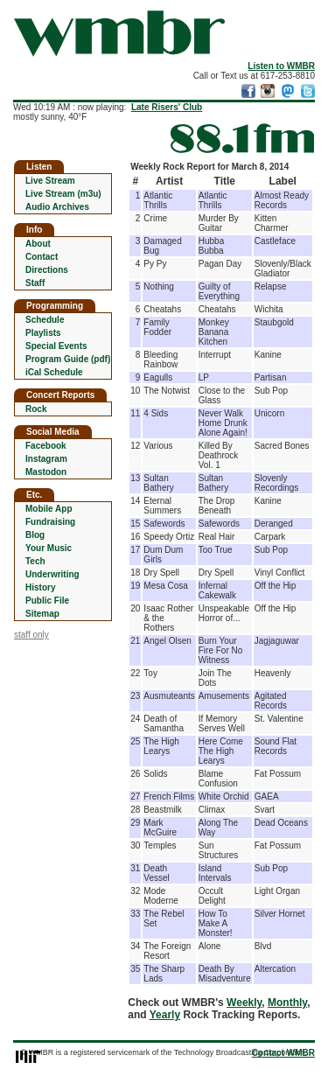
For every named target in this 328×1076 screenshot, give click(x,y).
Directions (46, 270)
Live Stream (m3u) (63, 194)
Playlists (43, 333)
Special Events (56, 346)
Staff (35, 283)
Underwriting (52, 574)
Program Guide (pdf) (67, 359)
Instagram (46, 459)
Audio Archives (57, 207)
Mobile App (49, 509)
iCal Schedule (54, 372)
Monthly (287, 1002)
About (38, 243)
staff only (31, 634)
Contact (41, 257)
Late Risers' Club (166, 107)
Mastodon (45, 472)
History (40, 587)
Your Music (48, 548)
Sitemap (42, 613)
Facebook (45, 446)
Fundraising (50, 522)
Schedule (44, 320)
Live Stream (50, 180)
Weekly (244, 1002)
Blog (35, 535)
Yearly (165, 1015)
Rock (35, 409)
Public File (47, 600)
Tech (35, 561)
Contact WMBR (283, 1053)
